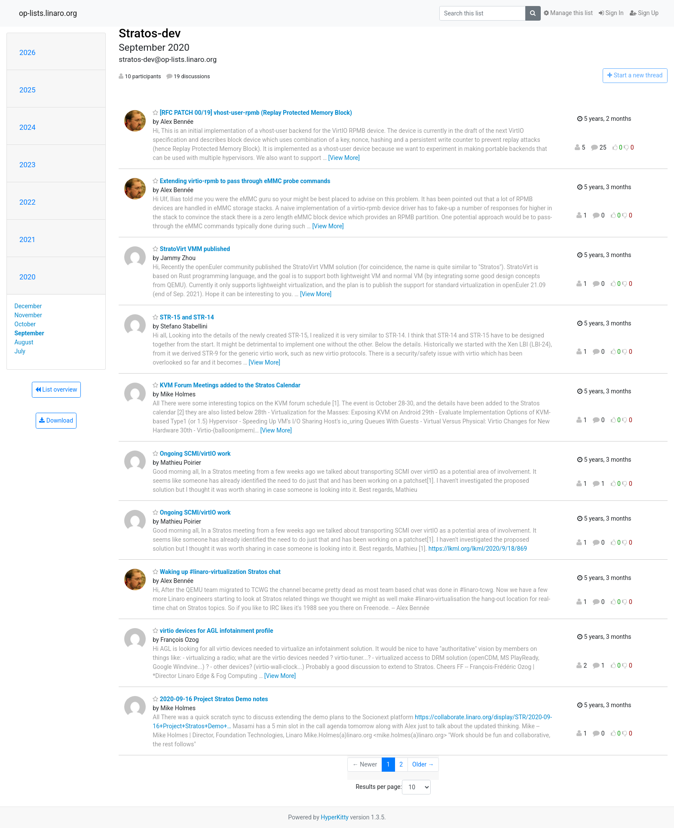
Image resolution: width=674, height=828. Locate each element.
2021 (27, 239)
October (25, 324)
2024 (27, 127)
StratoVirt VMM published (191, 248)
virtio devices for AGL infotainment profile (213, 630)
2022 (27, 202)
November (28, 315)
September (29, 333)
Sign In (611, 12)
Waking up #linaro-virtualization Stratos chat (216, 571)
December (28, 306)
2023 (27, 164)
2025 (27, 90)
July (20, 351)
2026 (27, 52)
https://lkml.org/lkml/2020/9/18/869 (478, 548)
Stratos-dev (150, 33)
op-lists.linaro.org (48, 13)
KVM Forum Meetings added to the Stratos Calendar (226, 385)
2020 (27, 277)
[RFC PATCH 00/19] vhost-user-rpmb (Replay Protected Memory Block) (252, 112)
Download (56, 420)
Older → (423, 764)
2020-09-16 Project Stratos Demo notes (210, 699)
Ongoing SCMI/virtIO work (191, 453)
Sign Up (644, 12)
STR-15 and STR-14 (183, 317)
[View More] (343, 157)
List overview (56, 389)
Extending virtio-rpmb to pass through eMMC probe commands (241, 181)
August (24, 342)
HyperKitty (335, 817)
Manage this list (568, 12)
